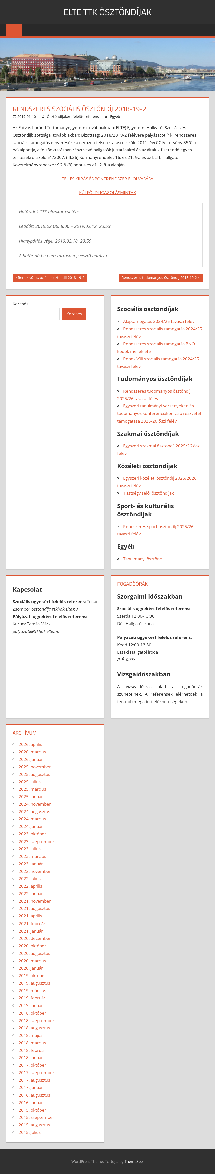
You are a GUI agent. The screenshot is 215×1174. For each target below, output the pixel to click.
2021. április (30, 916)
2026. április (30, 744)
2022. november (35, 871)
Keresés (20, 304)
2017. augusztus (34, 1080)
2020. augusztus (34, 953)
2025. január (31, 796)
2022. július (30, 878)
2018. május (30, 1035)
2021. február (32, 923)
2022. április (30, 886)
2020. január (31, 968)
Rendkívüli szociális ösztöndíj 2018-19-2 (51, 278)
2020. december (35, 938)
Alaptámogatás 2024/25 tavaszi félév (158, 321)
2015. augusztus (34, 1125)
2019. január (31, 1005)
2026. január (31, 759)
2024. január (31, 826)
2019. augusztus (34, 983)
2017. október (32, 1065)
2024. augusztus (34, 811)
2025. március (32, 789)
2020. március (32, 961)
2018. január (31, 1057)
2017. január (31, 1087)
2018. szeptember (37, 1020)
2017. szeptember (37, 1072)
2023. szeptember (37, 841)
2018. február (32, 1050)
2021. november (35, 901)
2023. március (32, 856)
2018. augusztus (34, 1028)
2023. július (30, 849)
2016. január (31, 1102)
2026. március (32, 752)
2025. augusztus (34, 774)
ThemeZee (134, 1161)
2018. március (32, 1043)
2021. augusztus (34, 908)
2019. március (32, 990)
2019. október (32, 975)
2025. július (30, 782)
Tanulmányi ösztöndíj (143, 559)
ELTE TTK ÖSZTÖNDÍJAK (108, 12)
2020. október (32, 946)
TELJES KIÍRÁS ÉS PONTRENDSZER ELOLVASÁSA (107, 179)
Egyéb (115, 116)
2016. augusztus (34, 1095)
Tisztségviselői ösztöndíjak (148, 493)
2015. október (32, 1110)
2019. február (32, 998)
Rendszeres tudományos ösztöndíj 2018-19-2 (159, 278)
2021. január (31, 931)
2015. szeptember (37, 1117)
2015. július (30, 1132)
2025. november (35, 767)
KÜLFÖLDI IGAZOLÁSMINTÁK (107, 192)
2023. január (31, 864)
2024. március (32, 819)
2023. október (32, 834)
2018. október (32, 1013)
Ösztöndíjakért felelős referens (73, 116)
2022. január (31, 893)
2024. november (35, 804)
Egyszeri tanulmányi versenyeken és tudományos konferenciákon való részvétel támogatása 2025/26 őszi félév (159, 413)
